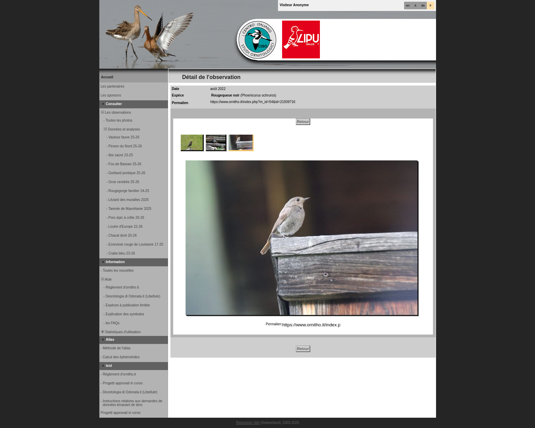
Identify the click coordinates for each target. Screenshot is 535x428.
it (415, 5)
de (423, 5)
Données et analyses (120, 129)
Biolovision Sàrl (248, 423)
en (408, 5)
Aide (106, 279)
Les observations (115, 112)
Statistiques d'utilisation (120, 332)
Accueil (107, 77)
